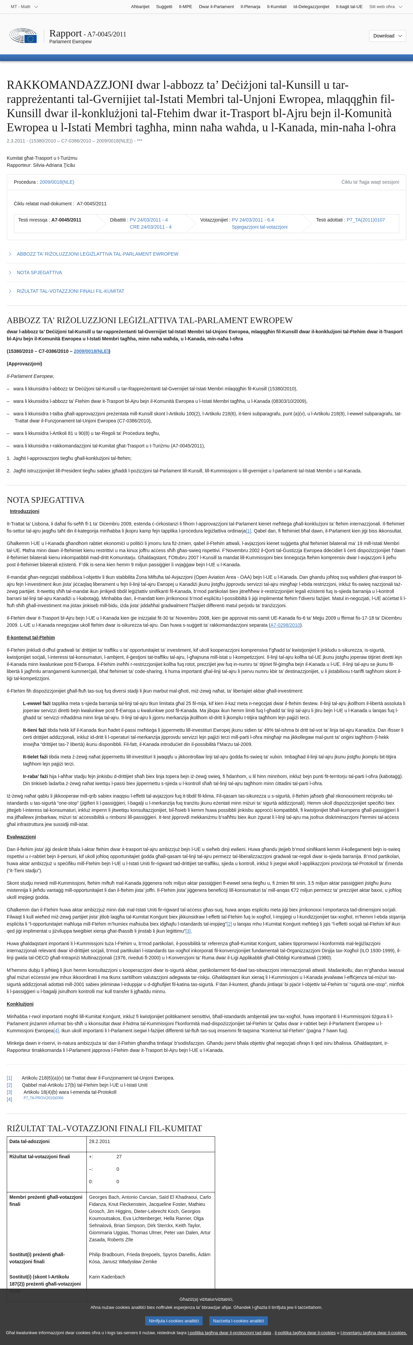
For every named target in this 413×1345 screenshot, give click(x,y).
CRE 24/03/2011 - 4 (151, 227)
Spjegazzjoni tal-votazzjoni (259, 227)
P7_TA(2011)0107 (366, 220)
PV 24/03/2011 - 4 (149, 220)
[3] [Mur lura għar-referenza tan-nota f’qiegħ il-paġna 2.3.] (9, 1092)
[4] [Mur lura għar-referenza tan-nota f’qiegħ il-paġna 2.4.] (9, 1099)
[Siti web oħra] (386, 7)
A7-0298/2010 (285, 625)
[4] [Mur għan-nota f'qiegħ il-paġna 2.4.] (56, 1030)
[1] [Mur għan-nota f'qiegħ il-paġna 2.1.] (248, 531)
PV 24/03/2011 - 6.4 (253, 220)
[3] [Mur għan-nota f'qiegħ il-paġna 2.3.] (188, 931)
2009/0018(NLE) (57, 182)
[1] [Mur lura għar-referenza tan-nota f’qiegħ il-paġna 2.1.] (9, 1078)
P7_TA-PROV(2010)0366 (43, 1098)
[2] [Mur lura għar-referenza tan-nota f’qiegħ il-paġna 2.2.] (9, 1085)
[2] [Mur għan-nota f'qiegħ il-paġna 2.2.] (229, 924)
